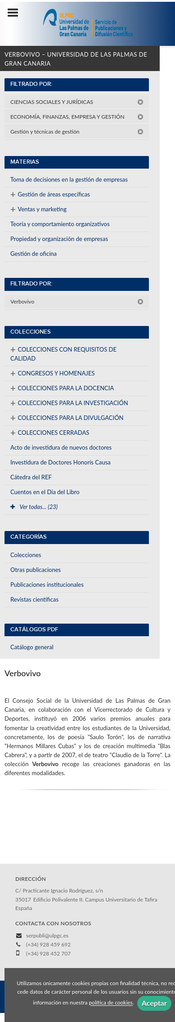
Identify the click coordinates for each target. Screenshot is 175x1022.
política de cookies (111, 1003)
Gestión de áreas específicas (50, 194)
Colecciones (25, 554)
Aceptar (154, 1003)
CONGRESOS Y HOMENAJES (52, 373)
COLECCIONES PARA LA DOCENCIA (62, 388)
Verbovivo (77, 301)
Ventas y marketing (38, 209)
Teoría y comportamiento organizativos (60, 224)
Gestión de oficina (33, 253)
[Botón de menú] (16, 13)
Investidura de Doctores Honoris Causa (60, 462)
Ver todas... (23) (34, 506)
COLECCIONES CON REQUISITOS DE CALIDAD (63, 353)
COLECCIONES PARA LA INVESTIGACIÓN (69, 402)
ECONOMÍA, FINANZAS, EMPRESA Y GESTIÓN (77, 116)
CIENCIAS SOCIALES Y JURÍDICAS (77, 101)
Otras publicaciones (35, 569)
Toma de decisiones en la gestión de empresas (69, 179)
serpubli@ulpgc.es (47, 935)
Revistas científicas (34, 599)
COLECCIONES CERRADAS (49, 432)
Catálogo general (32, 647)
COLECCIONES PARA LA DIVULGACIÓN (66, 417)
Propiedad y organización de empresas (59, 238)
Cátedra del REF (31, 477)
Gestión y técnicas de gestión (77, 131)
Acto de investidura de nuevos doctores (61, 447)
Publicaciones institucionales (47, 584)
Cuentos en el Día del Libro (45, 491)
